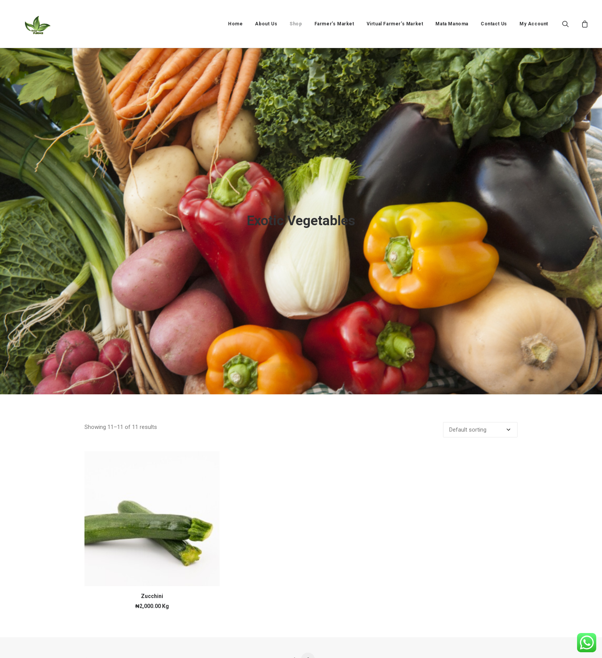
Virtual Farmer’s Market (395, 24)
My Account (533, 24)
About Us (266, 24)
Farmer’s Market (334, 24)
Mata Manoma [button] (451, 24)
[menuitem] (235, 24)
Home (235, 24)
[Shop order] (480, 381)
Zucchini (152, 548)
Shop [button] (295, 24)
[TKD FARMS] (31, 23)
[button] (570, 24)
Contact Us (494, 24)
